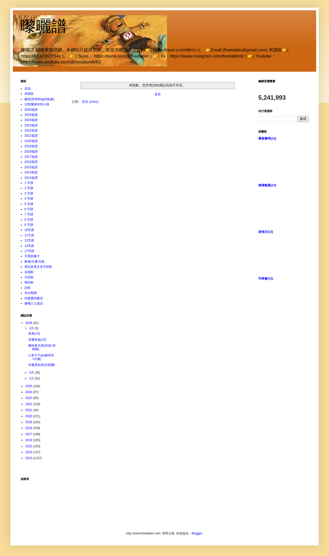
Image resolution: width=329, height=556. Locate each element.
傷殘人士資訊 (33, 303)
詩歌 (27, 288)
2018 (29, 428)
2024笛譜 (31, 120)
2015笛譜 (31, 167)
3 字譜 (28, 193)
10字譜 (29, 230)
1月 (32, 378)
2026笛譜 (31, 110)
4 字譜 (28, 198)
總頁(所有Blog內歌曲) (39, 99)
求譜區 (29, 94)
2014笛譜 (31, 172)
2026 (29, 323)
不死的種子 (32, 256)
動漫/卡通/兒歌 (34, 261)
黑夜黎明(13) (267, 138)
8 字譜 (28, 219)
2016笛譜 (31, 162)
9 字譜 (28, 225)
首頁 (157, 94)
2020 (29, 416)
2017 (29, 434)
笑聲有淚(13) (37, 339)
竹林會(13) (265, 278)
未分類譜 (30, 293)
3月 (32, 328)
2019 (29, 422)
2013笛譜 (31, 178)
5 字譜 (28, 204)
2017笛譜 (31, 157)
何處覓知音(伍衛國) (41, 365)
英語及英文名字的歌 (38, 266)
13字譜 (29, 246)
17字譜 (29, 251)
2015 (29, 446)
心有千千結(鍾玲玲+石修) (41, 357)
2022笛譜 (31, 130)
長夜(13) (34, 333)
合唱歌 (29, 272)
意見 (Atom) (90, 102)
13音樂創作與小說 (36, 104)
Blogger (197, 533)
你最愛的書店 (33, 298)
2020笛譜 (31, 141)
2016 (29, 440)
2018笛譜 (31, 151)
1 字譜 (28, 183)
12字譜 (29, 240)
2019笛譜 (31, 146)
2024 (29, 392)
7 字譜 (28, 214)
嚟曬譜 (44, 26)
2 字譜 (28, 188)
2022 (29, 404)
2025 (29, 386)
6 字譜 (28, 209)
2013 (29, 458)
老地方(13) (265, 232)
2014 (29, 452)
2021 (29, 410)
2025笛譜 (31, 115)
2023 (29, 398)
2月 (32, 372)
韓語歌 (29, 282)
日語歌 (29, 277)
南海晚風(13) (267, 185)
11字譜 (29, 235)
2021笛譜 (31, 135)
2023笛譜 (31, 125)
